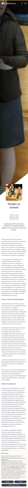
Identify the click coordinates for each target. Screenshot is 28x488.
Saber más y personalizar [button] (14, 485)
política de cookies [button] (5, 459)
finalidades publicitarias (15, 467)
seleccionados (4, 462)
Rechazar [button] (8, 481)
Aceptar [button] (20, 481)
